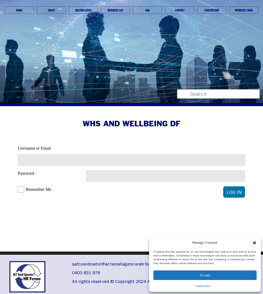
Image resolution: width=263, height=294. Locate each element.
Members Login (244, 10)
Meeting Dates (83, 10)
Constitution (211, 10)
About (51, 10)
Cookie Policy (203, 285)
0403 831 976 (86, 272)
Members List (115, 10)
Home (19, 10)
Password (26, 173)
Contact (179, 10)
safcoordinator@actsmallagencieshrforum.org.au (121, 264)
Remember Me (38, 189)
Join (147, 10)
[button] (254, 243)
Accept (205, 275)
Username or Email (34, 148)
